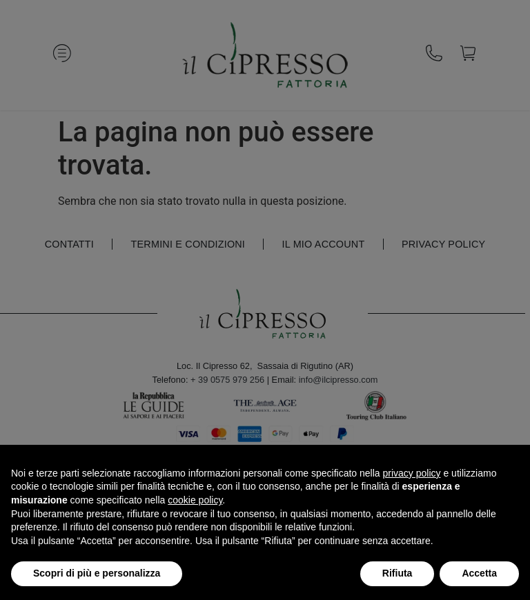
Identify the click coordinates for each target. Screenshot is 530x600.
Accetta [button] (479, 573)
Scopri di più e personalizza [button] (96, 573)
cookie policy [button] (195, 500)
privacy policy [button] (412, 473)
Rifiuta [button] (397, 573)
